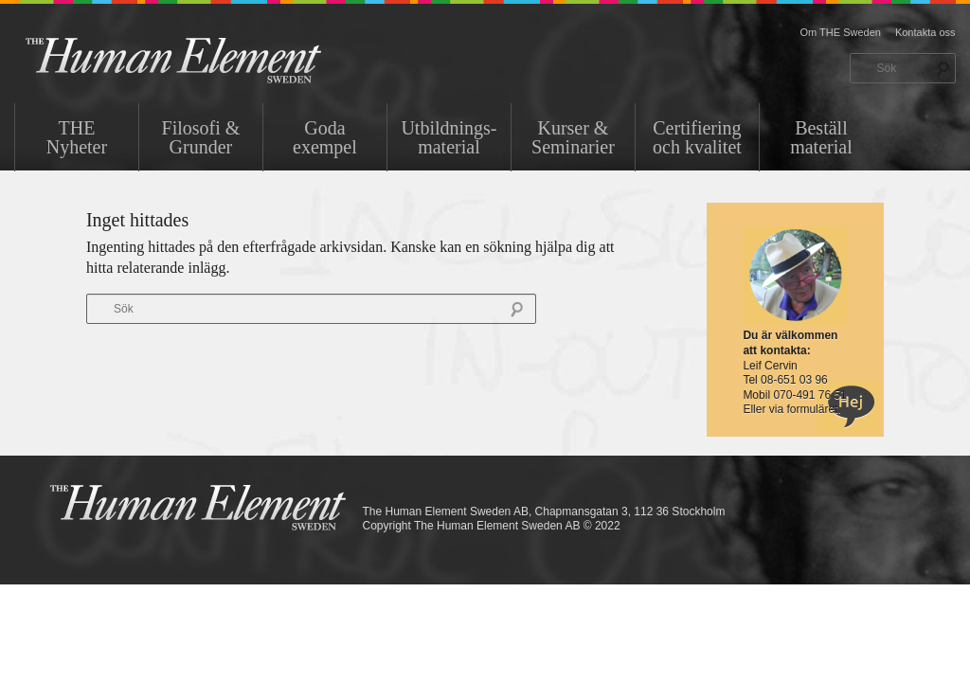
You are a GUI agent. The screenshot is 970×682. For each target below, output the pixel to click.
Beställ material (821, 137)
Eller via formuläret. (791, 409)
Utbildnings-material (448, 137)
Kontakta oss (925, 32)
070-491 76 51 (809, 395)
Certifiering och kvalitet (697, 137)
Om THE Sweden (840, 32)
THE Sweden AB (202, 59)
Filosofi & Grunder (201, 137)
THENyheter (76, 137)
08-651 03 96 (794, 379)
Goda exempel (325, 137)
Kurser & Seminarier (573, 137)
